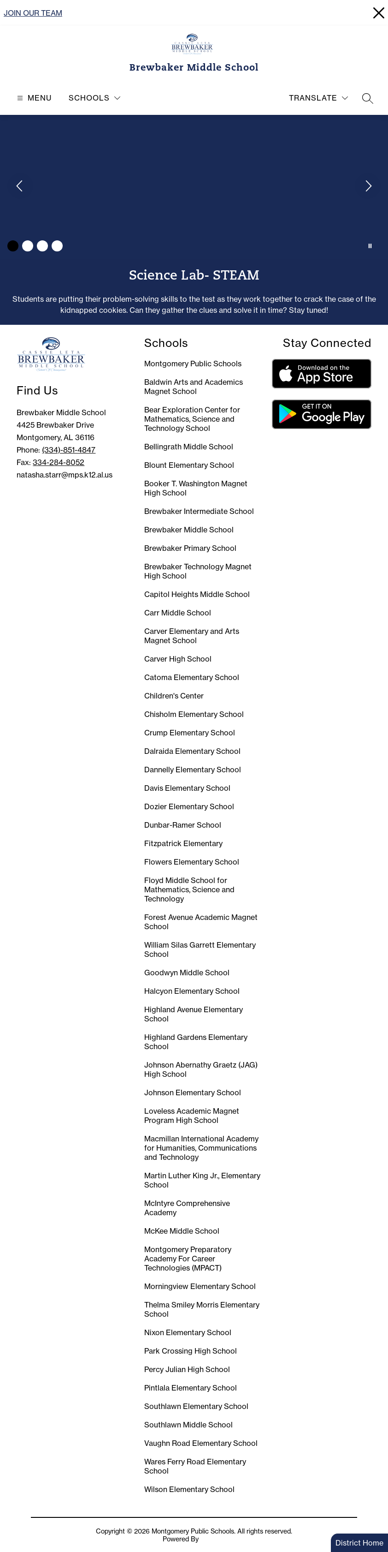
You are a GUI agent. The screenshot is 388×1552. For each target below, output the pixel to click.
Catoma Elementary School (191, 677)
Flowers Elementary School (191, 861)
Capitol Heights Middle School (197, 594)
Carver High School (178, 658)
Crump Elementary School (189, 732)
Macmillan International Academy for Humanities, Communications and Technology (201, 1148)
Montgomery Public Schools (192, 363)
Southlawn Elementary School (196, 1406)
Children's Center (174, 695)
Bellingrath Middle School (188, 446)
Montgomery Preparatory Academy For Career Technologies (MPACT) (187, 1258)
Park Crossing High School (190, 1350)
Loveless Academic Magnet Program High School (191, 1115)
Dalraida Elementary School (192, 751)
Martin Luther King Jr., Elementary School (202, 1180)
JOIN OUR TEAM (33, 13)
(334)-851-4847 (68, 449)
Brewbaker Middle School (189, 529)
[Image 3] (42, 245)
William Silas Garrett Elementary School (200, 949)
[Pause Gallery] (370, 246)
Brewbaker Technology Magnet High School (198, 571)
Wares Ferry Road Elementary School (195, 1466)
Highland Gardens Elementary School (195, 1042)
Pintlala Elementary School (190, 1387)
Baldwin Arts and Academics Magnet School (193, 386)
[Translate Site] (318, 98)
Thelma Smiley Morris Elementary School (201, 1309)
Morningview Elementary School (200, 1286)
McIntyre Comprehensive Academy (187, 1208)
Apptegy (212, 1539)
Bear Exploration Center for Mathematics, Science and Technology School (192, 419)
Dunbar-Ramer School (182, 825)
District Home (359, 1542)
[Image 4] (57, 245)
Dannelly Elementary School (192, 769)
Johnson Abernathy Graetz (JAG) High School (201, 1069)
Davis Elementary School (187, 788)
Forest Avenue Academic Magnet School (201, 922)
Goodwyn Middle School (186, 972)
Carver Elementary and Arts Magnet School (191, 636)
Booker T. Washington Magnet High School (195, 488)
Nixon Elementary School (187, 1332)
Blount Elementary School (189, 465)
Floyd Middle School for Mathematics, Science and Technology (189, 889)
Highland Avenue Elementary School (193, 1014)
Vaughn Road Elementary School (201, 1443)
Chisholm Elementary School (194, 714)
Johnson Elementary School (192, 1092)
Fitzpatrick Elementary (183, 843)
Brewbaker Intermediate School (199, 511)
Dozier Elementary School (189, 806)
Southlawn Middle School (188, 1424)
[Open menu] (33, 98)
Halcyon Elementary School (192, 991)
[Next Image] (368, 187)
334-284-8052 (58, 462)
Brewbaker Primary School (190, 548)
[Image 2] (27, 245)
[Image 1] (12, 245)
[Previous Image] (20, 187)
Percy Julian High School (187, 1369)
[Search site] (367, 98)
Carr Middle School (177, 612)
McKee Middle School (181, 1231)
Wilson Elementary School (189, 1489)
